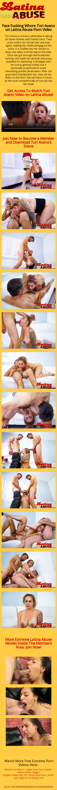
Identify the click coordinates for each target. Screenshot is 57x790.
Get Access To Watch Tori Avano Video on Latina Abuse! (28, 92)
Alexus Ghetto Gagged (28, 772)
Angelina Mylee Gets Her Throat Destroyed (24, 775)
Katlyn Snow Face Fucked (38, 769)
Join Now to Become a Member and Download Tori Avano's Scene (28, 142)
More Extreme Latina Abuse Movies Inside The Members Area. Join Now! (28, 643)
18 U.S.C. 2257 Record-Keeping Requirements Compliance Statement (28, 786)
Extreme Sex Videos (14, 769)
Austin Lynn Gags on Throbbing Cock (34, 776)
